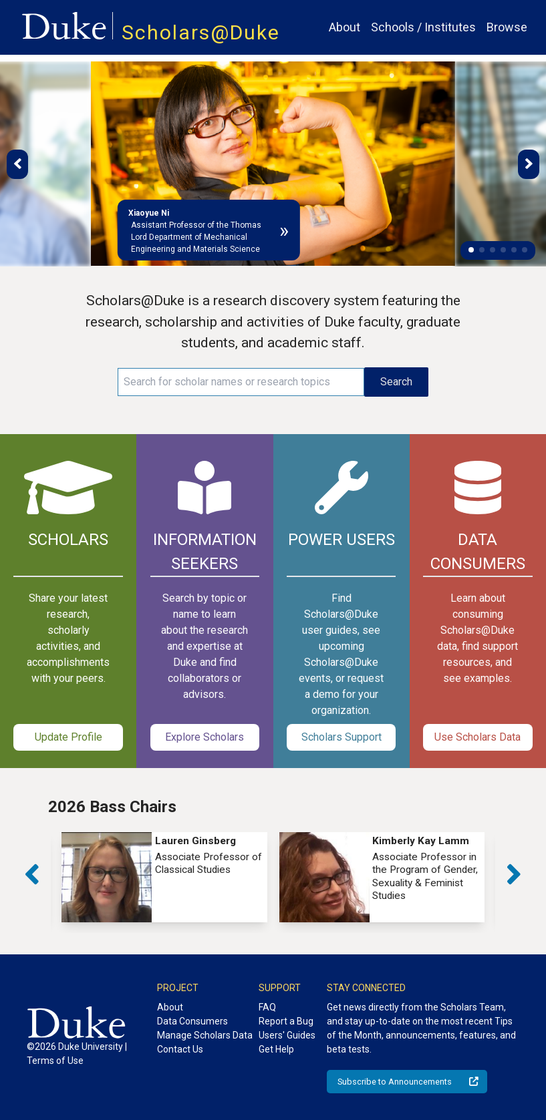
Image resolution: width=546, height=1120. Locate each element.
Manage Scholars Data (205, 1035)
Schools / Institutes (423, 27)
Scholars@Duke (201, 32)
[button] (471, 249)
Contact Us (180, 1049)
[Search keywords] (241, 382)
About (344, 27)
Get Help (276, 1049)
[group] (164, 877)
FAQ (267, 1007)
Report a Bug (286, 1021)
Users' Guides (287, 1035)
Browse (507, 27)
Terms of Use (55, 1060)
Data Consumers (192, 1021)
